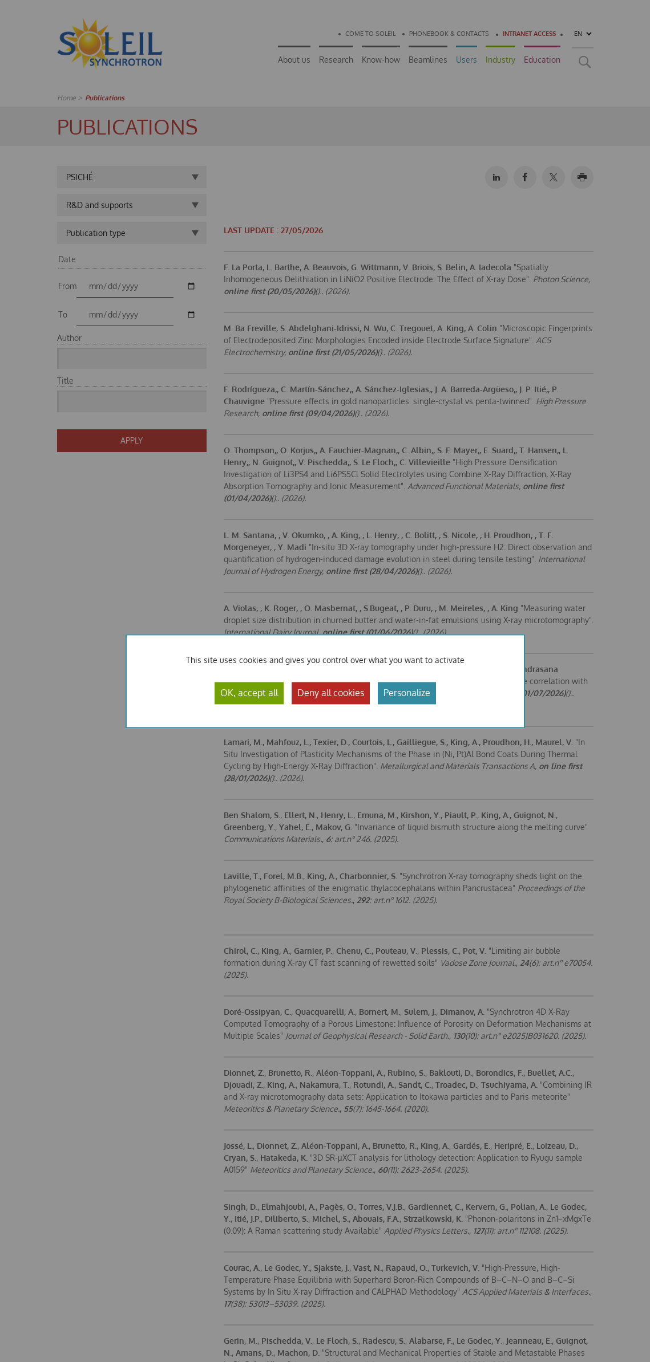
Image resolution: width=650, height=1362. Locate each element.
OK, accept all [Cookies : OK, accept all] (249, 692)
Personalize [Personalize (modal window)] (406, 692)
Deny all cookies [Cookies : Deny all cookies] (330, 692)
